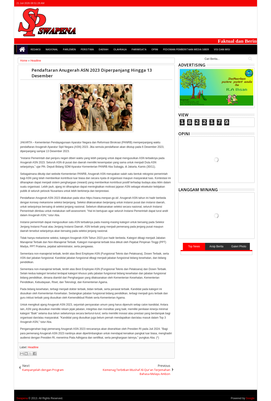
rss (246, 3)
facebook (234, 3)
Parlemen (69, 49)
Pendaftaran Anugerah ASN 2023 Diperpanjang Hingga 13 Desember (91, 72)
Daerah (103, 49)
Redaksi (36, 49)
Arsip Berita (216, 246)
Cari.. (250, 58)
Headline (33, 347)
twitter (228, 3)
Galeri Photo (238, 246)
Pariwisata (139, 49)
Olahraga (120, 49)
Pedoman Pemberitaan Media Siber (186, 49)
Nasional (52, 49)
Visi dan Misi (222, 49)
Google (250, 398)
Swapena (22, 398)
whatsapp (252, 3)
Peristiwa (87, 49)
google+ (240, 3)
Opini (154, 49)
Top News (194, 246)
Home (22, 49)
